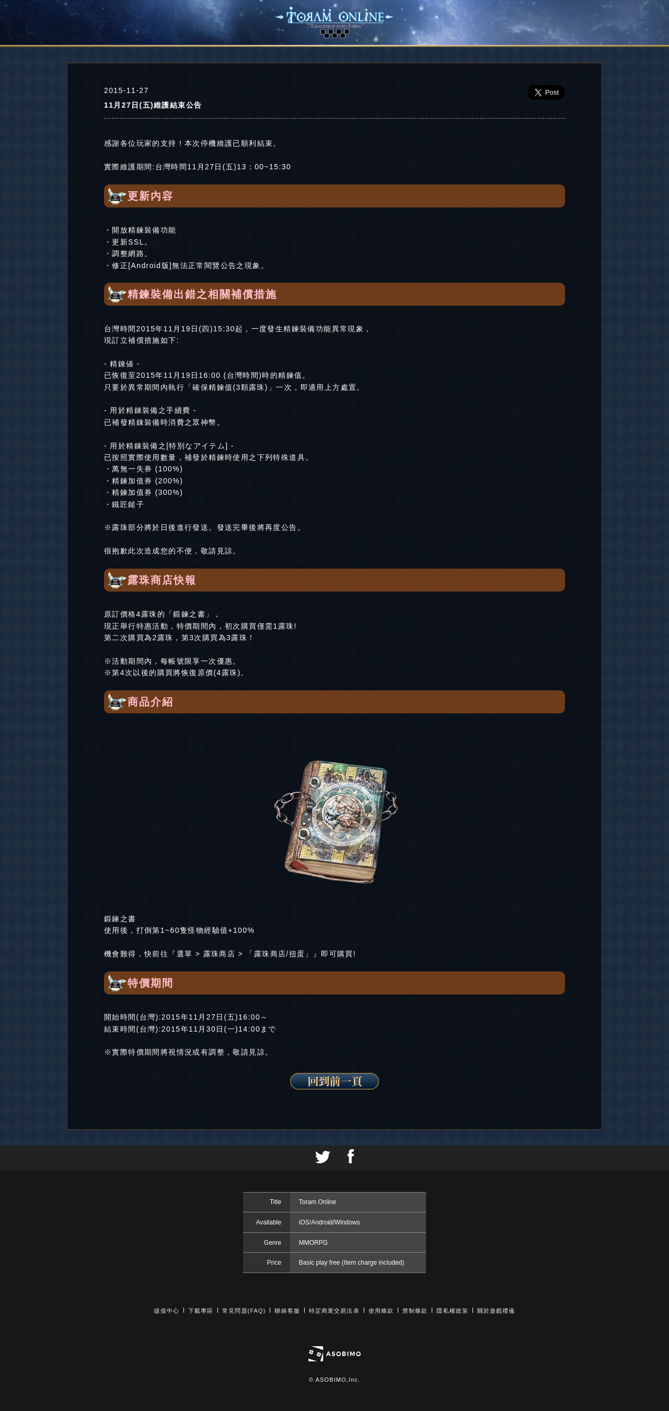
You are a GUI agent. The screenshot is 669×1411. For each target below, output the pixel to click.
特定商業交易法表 (334, 1311)
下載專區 (200, 1311)
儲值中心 (166, 1311)
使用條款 (381, 1311)
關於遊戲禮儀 (496, 1311)
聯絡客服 (286, 1311)
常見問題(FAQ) (244, 1311)
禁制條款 (415, 1311)
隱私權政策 (452, 1311)
